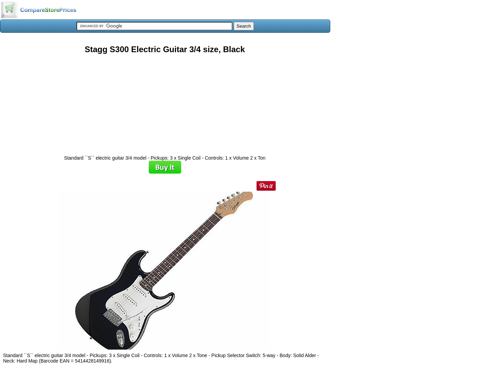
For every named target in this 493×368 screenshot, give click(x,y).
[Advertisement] (165, 102)
